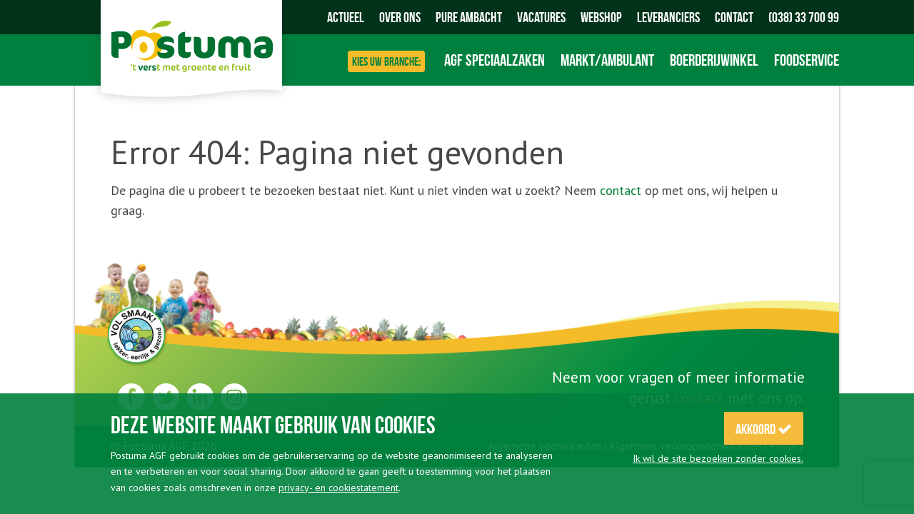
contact (620, 190)
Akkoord (763, 429)
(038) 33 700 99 (803, 17)
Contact (734, 17)
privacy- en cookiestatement (338, 487)
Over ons (400, 17)
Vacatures (541, 17)
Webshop (601, 17)
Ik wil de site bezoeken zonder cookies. (718, 458)
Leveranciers (668, 17)
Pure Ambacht (469, 17)
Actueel (345, 17)
